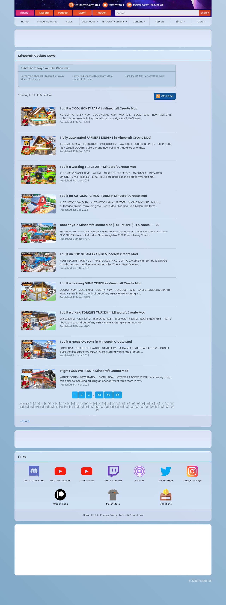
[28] (147, 403)
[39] (46, 406)
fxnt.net (24, 13)
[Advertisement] (113, 550)
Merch (82, 13)
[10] (65, 403)
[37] (36, 406)
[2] (34, 403)
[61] (157, 406)
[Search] (157, 13)
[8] (56, 403)
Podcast (63, 13)
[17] (95, 403)
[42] (61, 406)
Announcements (47, 21)
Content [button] (138, 21)
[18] (99, 403)
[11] (68, 403)
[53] (116, 406)
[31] (162, 403)
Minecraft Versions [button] (113, 21)
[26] (138, 403)
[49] (97, 406)
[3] (38, 403)
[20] (108, 403)
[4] (42, 403)
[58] (142, 406)
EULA (95, 515)
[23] (123, 403)
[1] (31, 403)
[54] (121, 406)
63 (99, 395)
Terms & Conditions (131, 515)
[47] (87, 406)
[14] (82, 403)
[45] (76, 406)
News (69, 21)
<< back (25, 421)
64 (108, 395)
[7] (53, 403)
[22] (118, 403)
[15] (86, 403)
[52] (111, 406)
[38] (41, 406)
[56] (132, 406)
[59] (147, 406)
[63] (167, 406)
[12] (73, 403)
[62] (162, 406)
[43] (66, 406)
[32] (167, 403)
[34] (21, 406)
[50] (102, 406)
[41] (56, 406)
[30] (158, 403)
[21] (113, 403)
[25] (133, 403)
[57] (137, 406)
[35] (26, 406)
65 (117, 395)
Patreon (101, 13)
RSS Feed (164, 96)
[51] (107, 406)
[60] (152, 406)
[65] (96, 410)
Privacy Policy (108, 515)
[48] (92, 406)
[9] (60, 403)
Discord (44, 13)
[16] (91, 403)
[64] (172, 406)
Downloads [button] (89, 21)
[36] (31, 406)
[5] (45, 403)
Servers (159, 21)
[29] (152, 403)
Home (25, 21)
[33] (172, 403)
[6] (49, 403)
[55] (126, 406)
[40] (51, 406)
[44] (71, 406)
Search (204, 13)
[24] (128, 403)
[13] (77, 403)
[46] (81, 406)
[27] (143, 403)
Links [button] (179, 21)
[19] (104, 403)
